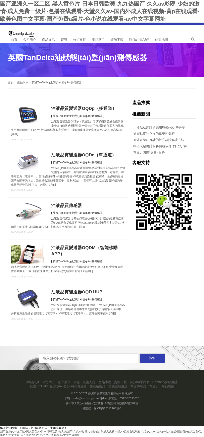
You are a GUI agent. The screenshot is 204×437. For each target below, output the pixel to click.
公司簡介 (29, 39)
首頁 (14, 39)
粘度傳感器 (138, 386)
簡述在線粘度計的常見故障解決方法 (158, 140)
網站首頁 (32, 382)
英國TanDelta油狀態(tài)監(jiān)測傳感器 (57, 82)
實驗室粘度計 (118, 386)
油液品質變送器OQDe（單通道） (83, 154)
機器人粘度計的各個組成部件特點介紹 (160, 146)
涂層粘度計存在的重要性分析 (154, 133)
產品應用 (98, 39)
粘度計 (154, 386)
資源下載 (117, 39)
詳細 (14, 134)
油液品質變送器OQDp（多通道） (84, 108)
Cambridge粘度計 (164, 382)
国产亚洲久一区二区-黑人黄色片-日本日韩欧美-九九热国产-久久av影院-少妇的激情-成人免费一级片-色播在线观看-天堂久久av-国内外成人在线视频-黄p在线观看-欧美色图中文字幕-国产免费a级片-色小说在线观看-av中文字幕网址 (100, 11)
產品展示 (48, 39)
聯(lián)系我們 (139, 39)
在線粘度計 (97, 386)
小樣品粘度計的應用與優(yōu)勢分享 (159, 127)
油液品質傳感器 (66, 205)
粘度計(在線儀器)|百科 (149, 152)
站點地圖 (161, 39)
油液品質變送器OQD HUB (77, 291)
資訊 (64, 39)
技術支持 (79, 39)
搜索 (152, 358)
